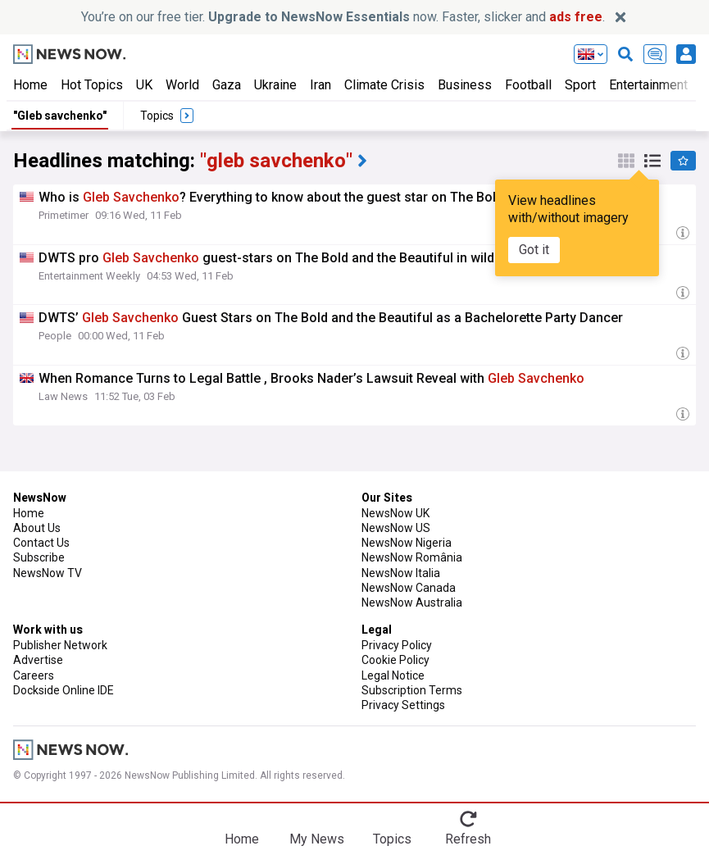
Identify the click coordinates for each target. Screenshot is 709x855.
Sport (580, 85)
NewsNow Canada (408, 587)
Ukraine (275, 85)
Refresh (468, 839)
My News (316, 839)
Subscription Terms (411, 690)
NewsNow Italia (400, 573)
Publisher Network (60, 645)
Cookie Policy (395, 659)
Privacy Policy (396, 645)
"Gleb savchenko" (60, 115)
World (182, 85)
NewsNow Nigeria (406, 542)
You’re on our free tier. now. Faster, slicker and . (343, 17)
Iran (320, 85)
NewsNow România (411, 557)
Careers (33, 675)
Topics (392, 839)
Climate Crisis (384, 85)
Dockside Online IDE (63, 690)
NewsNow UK (395, 513)
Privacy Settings (403, 705)
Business (465, 85)
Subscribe (39, 557)
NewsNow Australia (411, 602)
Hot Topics (92, 85)
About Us (37, 527)
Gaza (226, 85)
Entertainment (648, 85)
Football (528, 85)
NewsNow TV (47, 573)
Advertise (38, 659)
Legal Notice (393, 675)
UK (144, 85)
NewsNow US (395, 527)
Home (30, 85)
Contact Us (41, 542)
